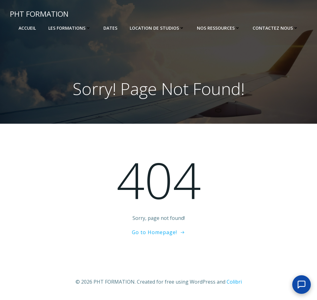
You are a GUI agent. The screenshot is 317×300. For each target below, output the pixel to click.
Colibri (234, 281)
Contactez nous (275, 28)
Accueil (27, 28)
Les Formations (69, 28)
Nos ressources (218, 28)
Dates (110, 28)
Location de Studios (157, 28)
